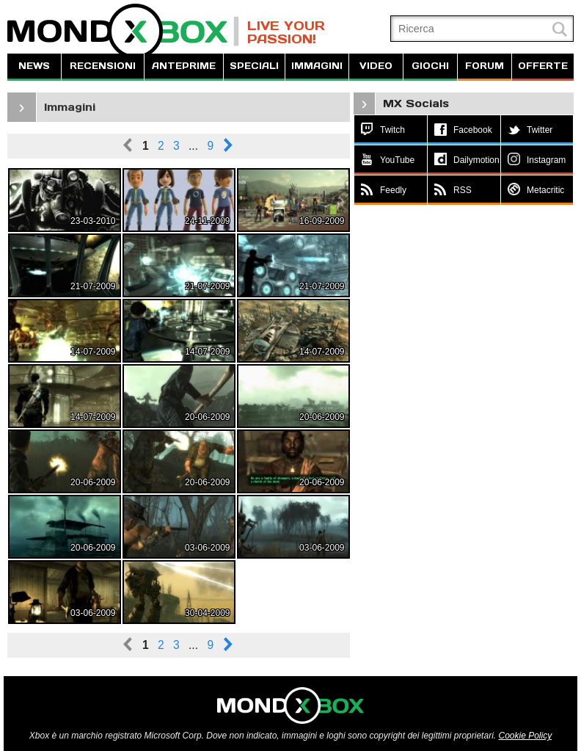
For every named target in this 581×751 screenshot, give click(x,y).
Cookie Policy (525, 735)
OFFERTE (543, 65)
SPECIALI (254, 65)
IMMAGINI (317, 65)
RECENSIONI (103, 65)
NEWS (34, 65)
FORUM (484, 65)
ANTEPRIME (184, 65)
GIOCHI (430, 65)
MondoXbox (123, 31)
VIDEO (375, 65)
